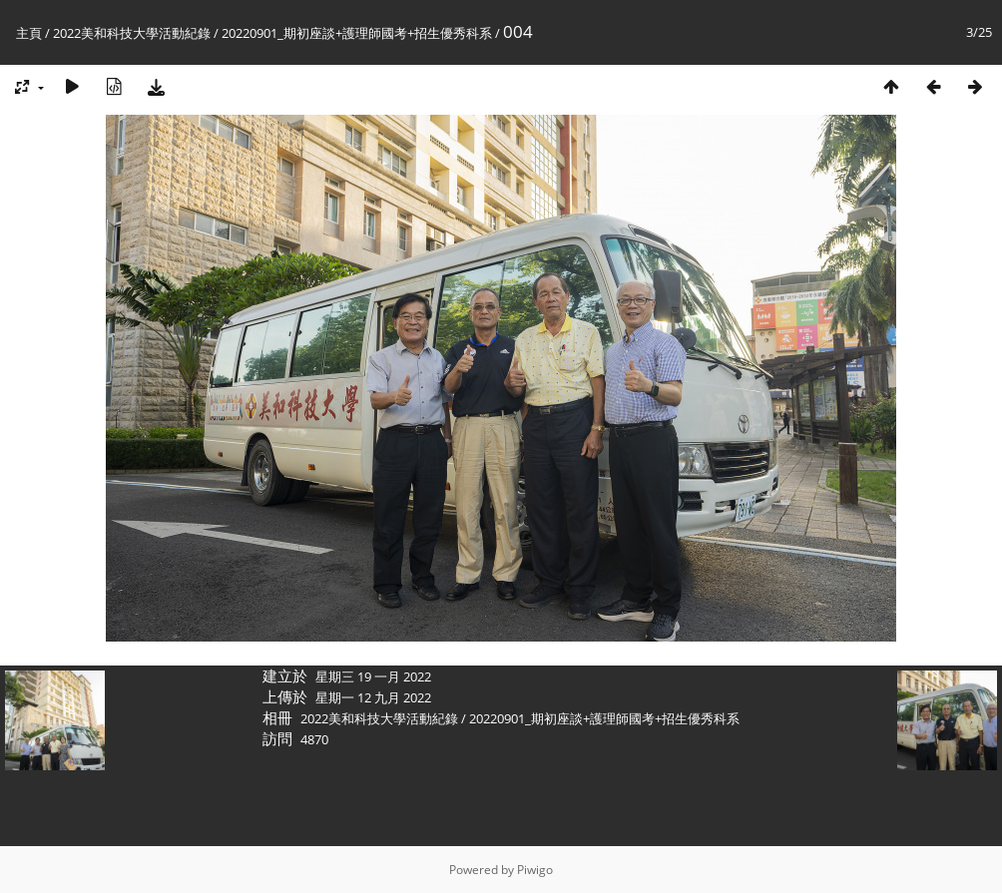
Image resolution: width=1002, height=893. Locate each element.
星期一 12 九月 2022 (373, 697)
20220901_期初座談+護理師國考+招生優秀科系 (357, 33)
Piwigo (535, 869)
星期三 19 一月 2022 (373, 676)
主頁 (29, 33)
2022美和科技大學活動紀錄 (132, 33)
